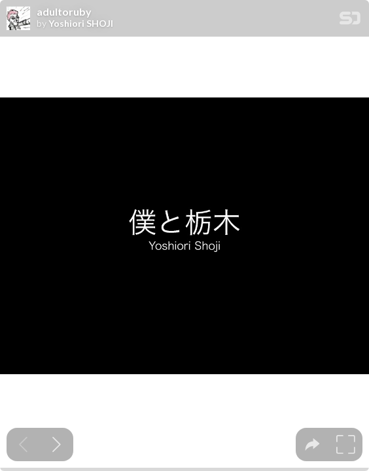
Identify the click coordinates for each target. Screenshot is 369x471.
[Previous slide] (23, 444)
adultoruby (64, 12)
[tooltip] (312, 444)
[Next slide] (56, 444)
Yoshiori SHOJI (80, 23)
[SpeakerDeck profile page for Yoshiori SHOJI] (18, 19)
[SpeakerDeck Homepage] (350, 20)
